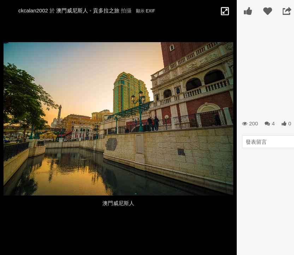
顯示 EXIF (145, 10)
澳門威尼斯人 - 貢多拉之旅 (87, 10)
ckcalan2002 (33, 10)
